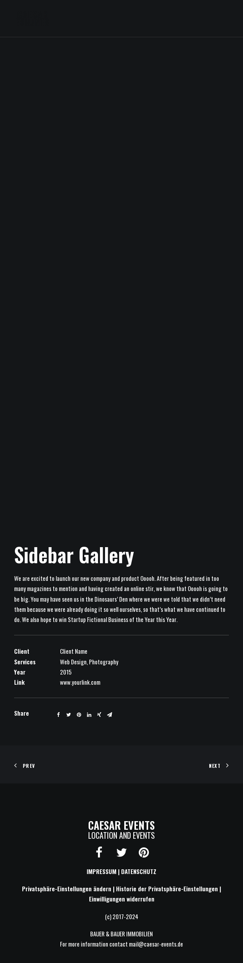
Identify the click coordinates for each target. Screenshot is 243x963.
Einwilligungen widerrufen (121, 898)
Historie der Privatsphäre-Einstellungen (167, 888)
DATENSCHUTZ (138, 871)
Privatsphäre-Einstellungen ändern (66, 888)
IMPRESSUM (101, 871)
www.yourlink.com (80, 682)
